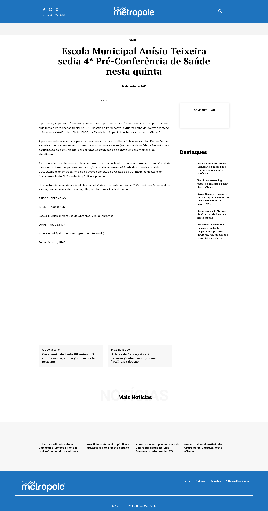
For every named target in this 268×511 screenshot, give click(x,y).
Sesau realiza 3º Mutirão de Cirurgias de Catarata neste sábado (211, 214)
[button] (220, 11)
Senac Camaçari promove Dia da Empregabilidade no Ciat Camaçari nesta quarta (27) (213, 199)
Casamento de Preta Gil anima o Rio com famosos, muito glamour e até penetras (69, 358)
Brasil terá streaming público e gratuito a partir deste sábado (212, 184)
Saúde (134, 40)
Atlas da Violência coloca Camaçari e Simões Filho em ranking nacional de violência (211, 168)
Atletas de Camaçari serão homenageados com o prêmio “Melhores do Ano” (133, 358)
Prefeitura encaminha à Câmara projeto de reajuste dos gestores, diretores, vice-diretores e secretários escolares (212, 231)
